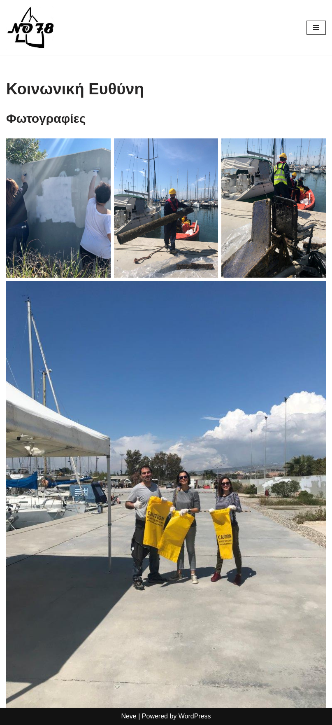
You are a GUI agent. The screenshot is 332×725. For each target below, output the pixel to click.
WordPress (195, 716)
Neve (128, 716)
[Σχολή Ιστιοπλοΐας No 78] (31, 27)
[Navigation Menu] (316, 28)
